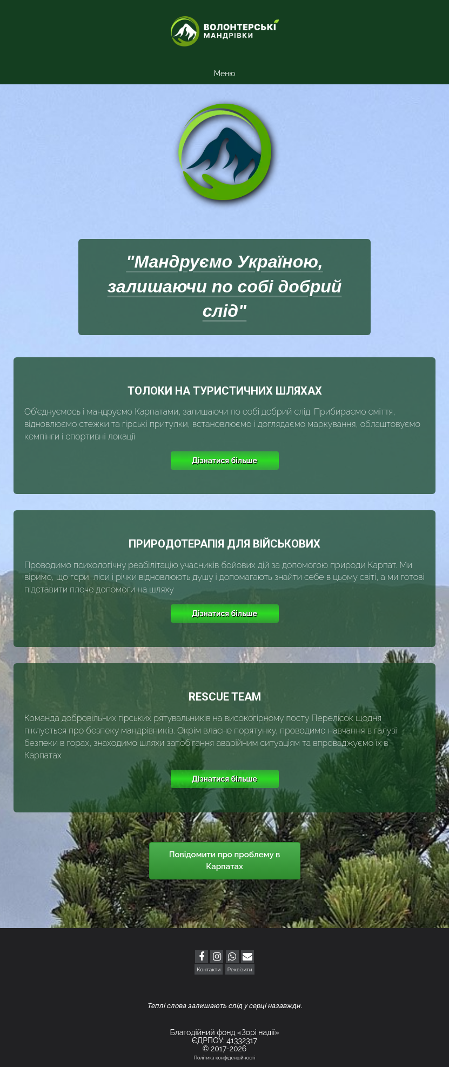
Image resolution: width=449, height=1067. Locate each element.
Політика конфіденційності (225, 1058)
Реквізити (239, 969)
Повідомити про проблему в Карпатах (224, 860)
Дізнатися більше (224, 460)
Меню (224, 73)
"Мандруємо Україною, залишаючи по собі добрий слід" (225, 286)
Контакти (208, 969)
